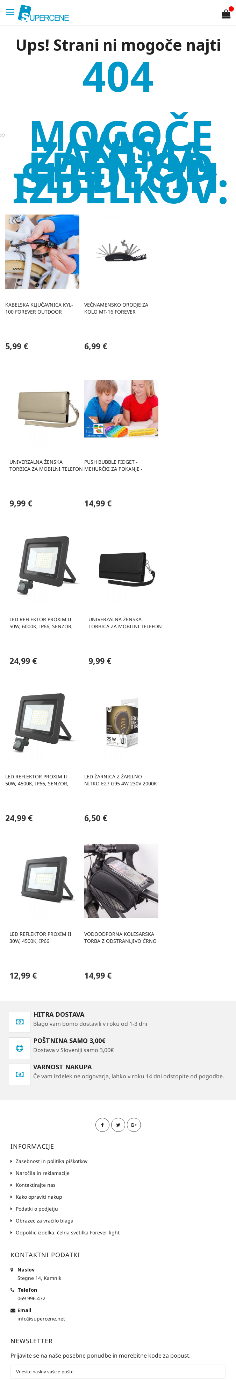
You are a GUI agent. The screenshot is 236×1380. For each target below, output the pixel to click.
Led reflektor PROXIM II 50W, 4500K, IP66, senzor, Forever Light (37, 615)
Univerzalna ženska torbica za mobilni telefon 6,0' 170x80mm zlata (187, 306)
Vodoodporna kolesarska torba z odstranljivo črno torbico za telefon (40, 770)
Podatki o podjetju (37, 1041)
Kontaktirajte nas (36, 1017)
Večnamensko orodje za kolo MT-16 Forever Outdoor (114, 306)
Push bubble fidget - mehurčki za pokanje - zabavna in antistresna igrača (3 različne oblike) (39, 461)
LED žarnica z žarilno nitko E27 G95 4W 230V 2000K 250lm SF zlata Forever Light (111, 615)
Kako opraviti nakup (39, 1029)
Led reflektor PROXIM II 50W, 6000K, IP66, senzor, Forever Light (113, 461)
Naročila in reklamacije (43, 1005)
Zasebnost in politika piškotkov (51, 993)
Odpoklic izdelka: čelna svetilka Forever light (68, 1065)
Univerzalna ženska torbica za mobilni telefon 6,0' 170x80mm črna (187, 461)
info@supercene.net (41, 1151)
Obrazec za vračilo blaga (44, 1053)
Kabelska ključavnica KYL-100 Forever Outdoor (39, 305)
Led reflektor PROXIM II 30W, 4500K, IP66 (190, 615)
